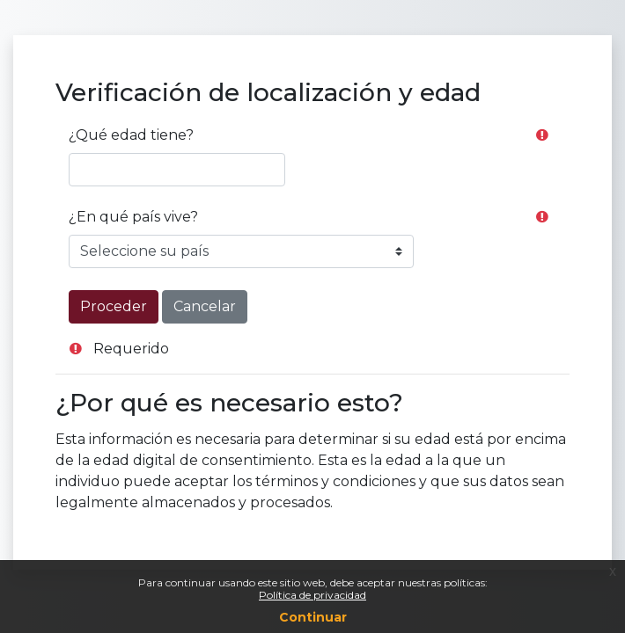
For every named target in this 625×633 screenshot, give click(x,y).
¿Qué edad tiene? (131, 135)
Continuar (313, 617)
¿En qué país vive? (133, 216)
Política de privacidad (312, 594)
